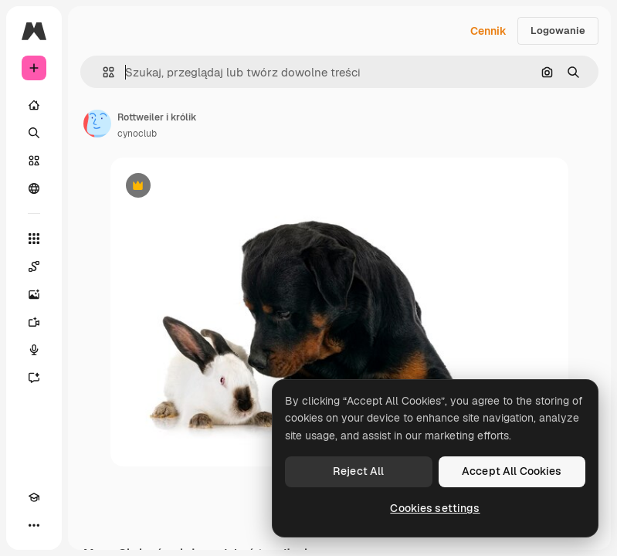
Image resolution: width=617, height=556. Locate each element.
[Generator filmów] (34, 322)
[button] (102, 72)
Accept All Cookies (512, 471)
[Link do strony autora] (97, 123)
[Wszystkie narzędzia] (34, 238)
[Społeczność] (34, 188)
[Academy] (34, 497)
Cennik (488, 31)
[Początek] (34, 105)
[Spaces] (34, 266)
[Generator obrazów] (34, 294)
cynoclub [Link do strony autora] (137, 133)
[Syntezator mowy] (34, 349)
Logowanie (558, 30)
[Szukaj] (34, 132)
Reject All (358, 471)
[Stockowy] (34, 160)
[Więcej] (34, 525)
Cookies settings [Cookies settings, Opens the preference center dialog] (435, 508)
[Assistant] (34, 377)
